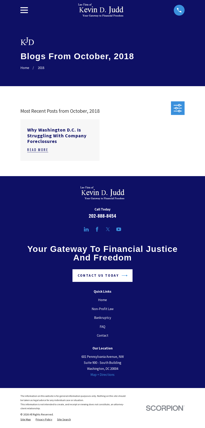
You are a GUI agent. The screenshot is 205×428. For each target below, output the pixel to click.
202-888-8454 (102, 215)
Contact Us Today (103, 275)
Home (102, 300)
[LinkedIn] (86, 229)
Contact (102, 335)
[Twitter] (108, 229)
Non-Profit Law (103, 309)
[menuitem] (25, 419)
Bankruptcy (102, 317)
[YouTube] (118, 229)
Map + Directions (102, 374)
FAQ (102, 326)
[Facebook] (97, 229)
